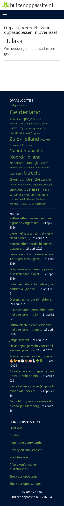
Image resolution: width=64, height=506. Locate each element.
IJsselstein (27, 145)
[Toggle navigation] (4, 14)
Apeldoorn (40, 203)
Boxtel (26, 133)
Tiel (42, 151)
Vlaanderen (16, 173)
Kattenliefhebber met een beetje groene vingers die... (32, 222)
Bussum (14, 194)
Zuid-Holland (24, 139)
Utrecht (32, 173)
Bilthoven (24, 194)
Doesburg (42, 194)
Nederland (17, 163)
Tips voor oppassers (24, 476)
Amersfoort (42, 128)
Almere (30, 199)
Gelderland (25, 112)
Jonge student (29, 340)
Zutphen (35, 133)
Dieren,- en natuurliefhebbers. (31, 301)
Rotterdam (16, 119)
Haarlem (43, 163)
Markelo (14, 199)
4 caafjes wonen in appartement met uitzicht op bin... (32, 375)
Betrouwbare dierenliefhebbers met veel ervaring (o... (32, 314)
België (14, 105)
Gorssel (37, 119)
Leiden (23, 203)
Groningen (17, 179)
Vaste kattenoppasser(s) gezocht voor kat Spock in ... (32, 390)
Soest (33, 194)
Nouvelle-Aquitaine (33, 184)
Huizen (45, 189)
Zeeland (46, 179)
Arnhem (14, 203)
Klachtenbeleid (20, 457)
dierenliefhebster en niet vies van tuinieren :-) (31, 235)
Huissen (14, 167)
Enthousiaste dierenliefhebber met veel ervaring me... (32, 329)
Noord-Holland (25, 157)
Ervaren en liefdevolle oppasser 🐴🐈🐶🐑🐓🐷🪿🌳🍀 (32, 360)
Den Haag (29, 128)
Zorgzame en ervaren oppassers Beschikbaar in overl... (32, 273)
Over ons (16, 428)
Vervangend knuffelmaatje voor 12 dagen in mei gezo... (32, 258)
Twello (22, 167)
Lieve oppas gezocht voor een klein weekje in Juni (32, 348)
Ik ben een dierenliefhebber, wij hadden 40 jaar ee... (32, 288)
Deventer (45, 139)
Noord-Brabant (25, 150)
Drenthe (33, 179)
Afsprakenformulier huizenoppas (23, 466)
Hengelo (48, 184)
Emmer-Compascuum (37, 167)
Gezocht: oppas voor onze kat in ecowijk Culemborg (32, 405)
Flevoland (15, 145)
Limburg (16, 128)
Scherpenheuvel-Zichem (35, 123)
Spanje (27, 119)
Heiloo (31, 204)
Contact (15, 435)
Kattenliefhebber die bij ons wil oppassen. (31, 246)
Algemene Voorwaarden (27, 443)
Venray (23, 105)
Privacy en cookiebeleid (26, 450)
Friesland (16, 133)
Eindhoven (41, 199)
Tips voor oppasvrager (25, 484)
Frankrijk (31, 163)
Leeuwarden (16, 189)
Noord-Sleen (16, 184)
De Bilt (22, 199)
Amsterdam (16, 123)
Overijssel (32, 189)
